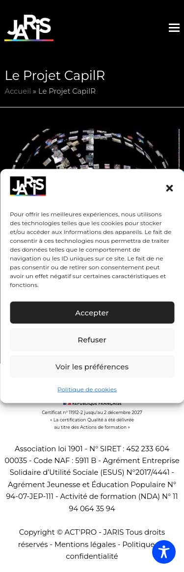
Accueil (17, 91)
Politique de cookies (87, 389)
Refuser (92, 339)
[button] (169, 188)
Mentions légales (85, 544)
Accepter (91, 312)
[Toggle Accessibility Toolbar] (164, 552)
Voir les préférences (92, 366)
